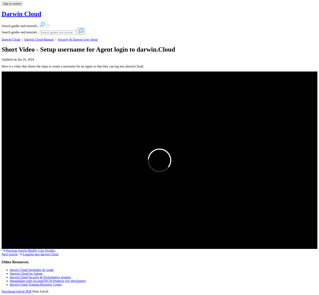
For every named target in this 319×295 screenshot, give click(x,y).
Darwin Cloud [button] (21, 13)
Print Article (41, 291)
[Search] (58, 32)
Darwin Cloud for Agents (26, 273)
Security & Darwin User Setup (78, 39)
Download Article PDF (17, 291)
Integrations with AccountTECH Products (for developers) (48, 281)
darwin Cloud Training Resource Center (36, 284)
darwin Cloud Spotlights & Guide (32, 270)
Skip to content (12, 3)
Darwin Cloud (11, 39)
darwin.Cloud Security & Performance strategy (40, 277)
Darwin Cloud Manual (39, 39)
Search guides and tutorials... (20, 32)
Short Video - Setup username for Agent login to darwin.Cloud (88, 49)
